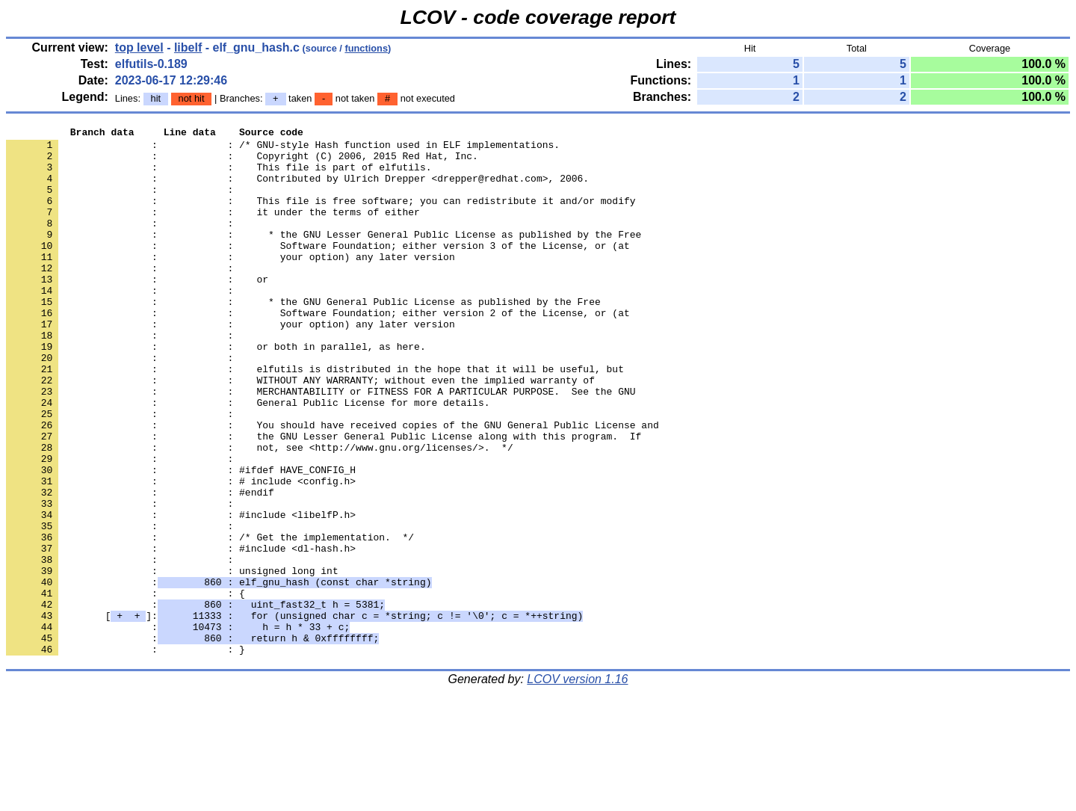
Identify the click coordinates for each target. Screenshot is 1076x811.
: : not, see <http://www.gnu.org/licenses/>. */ (259, 512)
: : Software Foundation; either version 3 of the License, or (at (318, 270)
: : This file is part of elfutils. (218, 175)
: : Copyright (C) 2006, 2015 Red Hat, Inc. (242, 162)
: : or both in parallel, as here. (216, 391)
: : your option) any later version (230, 283)
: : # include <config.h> (181, 552)
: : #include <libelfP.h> (181, 592)
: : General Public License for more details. (247, 458)
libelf (188, 47)
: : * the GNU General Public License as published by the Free (303, 337)
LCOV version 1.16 (577, 784)
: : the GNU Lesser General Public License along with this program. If (323, 498)
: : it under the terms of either (213, 229)
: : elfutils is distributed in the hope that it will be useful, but (315, 418)
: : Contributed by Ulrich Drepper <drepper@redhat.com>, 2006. (297, 189)
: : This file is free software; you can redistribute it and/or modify (320, 216)
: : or (137, 310)
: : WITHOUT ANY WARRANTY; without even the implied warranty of (300, 431)
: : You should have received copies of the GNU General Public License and (332, 485)
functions (366, 48)
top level (139, 47)
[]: (294, 714)
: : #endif (140, 566)
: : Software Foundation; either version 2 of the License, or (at (318, 350)
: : (122, 202)
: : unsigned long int (172, 660)
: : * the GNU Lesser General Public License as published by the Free (323, 256)
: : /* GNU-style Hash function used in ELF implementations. (283, 148)
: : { (125, 687)
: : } (125, 754)
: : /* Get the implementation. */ (210, 619)
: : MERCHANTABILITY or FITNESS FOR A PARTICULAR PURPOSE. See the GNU (320, 444)
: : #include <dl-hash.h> (181, 633)
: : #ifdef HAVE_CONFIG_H (181, 539)
